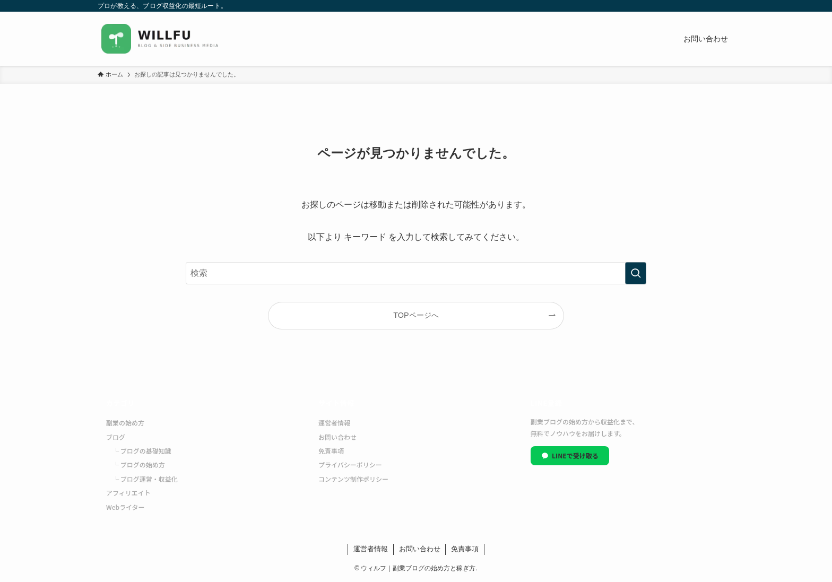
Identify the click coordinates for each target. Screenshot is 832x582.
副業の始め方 (125, 422)
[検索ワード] (416, 273)
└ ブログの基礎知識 (141, 450)
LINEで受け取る (570, 455)
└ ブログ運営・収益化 (145, 478)
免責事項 (331, 450)
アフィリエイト (128, 492)
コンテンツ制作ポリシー (353, 478)
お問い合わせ (337, 436)
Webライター (125, 506)
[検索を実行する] (635, 273)
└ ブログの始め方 (138, 464)
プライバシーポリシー (350, 464)
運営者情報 (334, 422)
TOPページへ (415, 315)
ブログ (115, 436)
